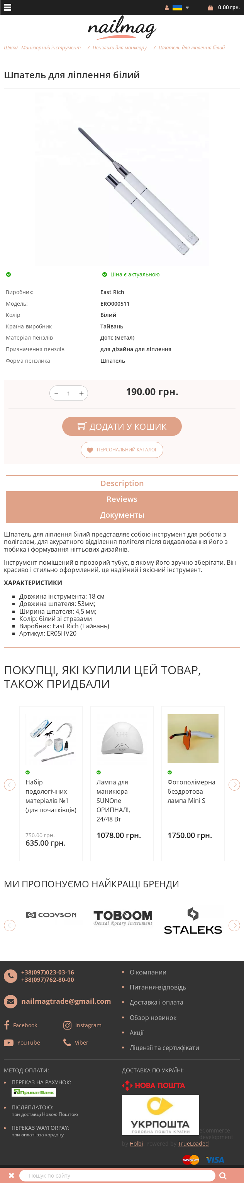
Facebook (25, 1025)
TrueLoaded (193, 1143)
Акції (137, 1032)
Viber (81, 1042)
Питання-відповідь (158, 987)
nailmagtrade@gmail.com (66, 1001)
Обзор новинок (153, 1017)
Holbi (136, 1143)
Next (234, 785)
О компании (148, 972)
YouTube (28, 1042)
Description (122, 483)
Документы (122, 515)
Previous (9, 785)
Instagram (88, 1025)
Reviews (122, 499)
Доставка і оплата (156, 1002)
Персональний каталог (127, 449)
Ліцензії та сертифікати (164, 1047)
